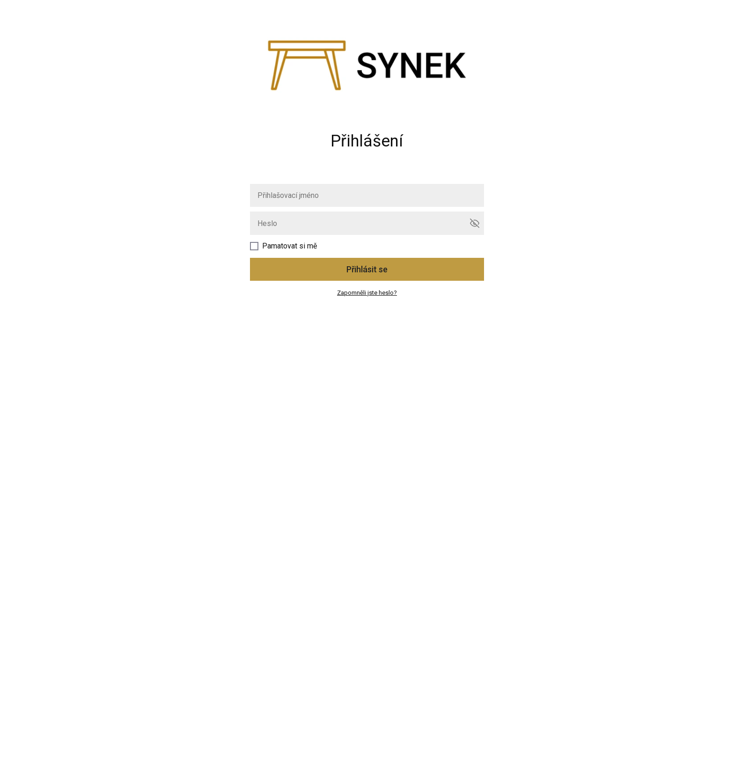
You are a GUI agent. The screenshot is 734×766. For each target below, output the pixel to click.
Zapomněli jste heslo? (367, 292)
